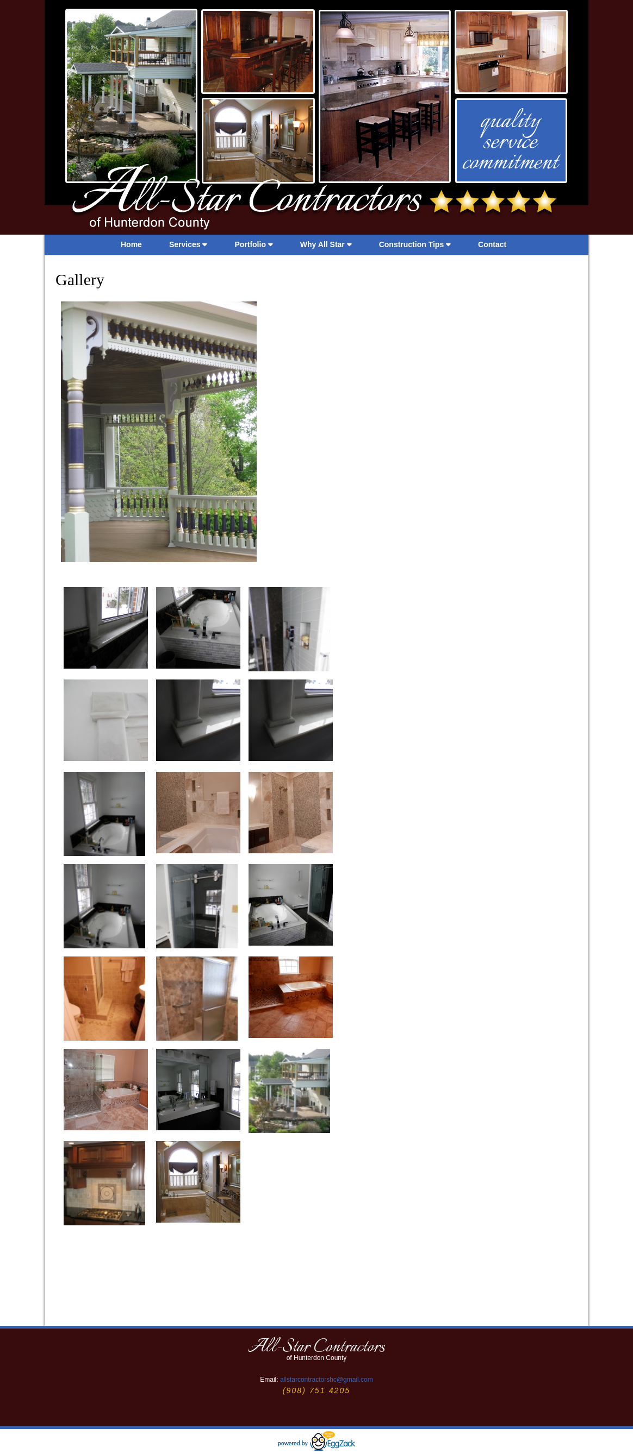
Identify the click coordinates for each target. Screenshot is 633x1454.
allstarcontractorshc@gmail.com (326, 1379)
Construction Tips (415, 244)
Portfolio (253, 244)
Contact (492, 244)
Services (188, 244)
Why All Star (326, 244)
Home (131, 244)
